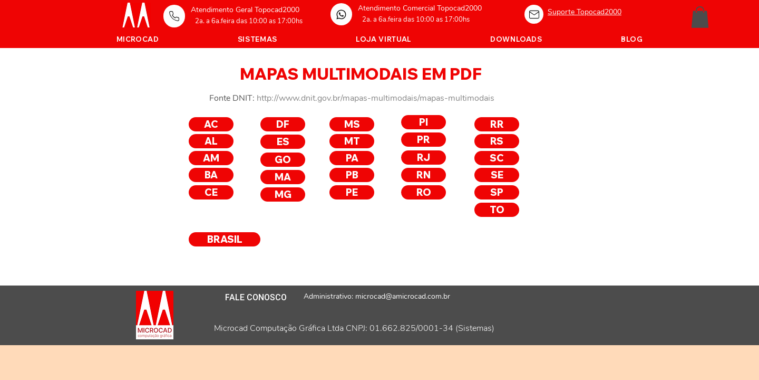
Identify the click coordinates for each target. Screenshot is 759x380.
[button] (700, 17)
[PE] (351, 192)
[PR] (423, 139)
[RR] (496, 124)
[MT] (351, 141)
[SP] (496, 192)
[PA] (351, 158)
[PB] (351, 175)
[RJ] (423, 157)
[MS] (351, 124)
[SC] (496, 158)
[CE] (211, 192)
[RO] (423, 192)
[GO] (282, 160)
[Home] (174, 16)
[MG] (282, 194)
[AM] (211, 158)
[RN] (423, 175)
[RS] (496, 141)
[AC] (211, 124)
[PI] (423, 122)
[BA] (211, 175)
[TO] (496, 210)
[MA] (282, 177)
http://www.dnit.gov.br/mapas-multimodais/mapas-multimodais (375, 98)
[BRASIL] (224, 239)
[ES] (282, 142)
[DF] (282, 124)
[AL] (211, 141)
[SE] (496, 175)
